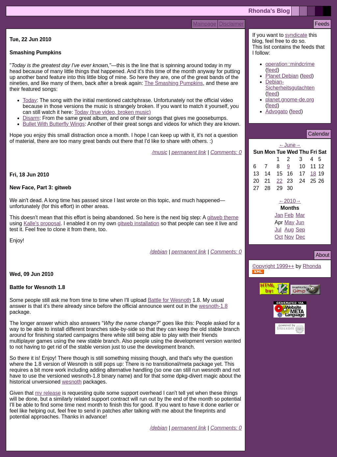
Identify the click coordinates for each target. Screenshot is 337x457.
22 (280, 181)
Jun (300, 222)
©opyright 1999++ (273, 266)
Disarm (31, 118)
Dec (300, 237)
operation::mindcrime (289, 64)
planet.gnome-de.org (289, 99)
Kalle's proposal (42, 223)
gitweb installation (138, 223)
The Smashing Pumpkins (173, 83)
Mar (300, 215)
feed (272, 70)
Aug (289, 229)
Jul (277, 229)
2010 (290, 201)
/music (159, 152)
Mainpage (204, 24)
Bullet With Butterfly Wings (54, 124)
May (289, 222)
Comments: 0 (226, 152)
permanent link (188, 152)
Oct (278, 237)
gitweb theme (222, 217)
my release (48, 393)
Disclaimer (231, 24)
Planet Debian (281, 76)
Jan (278, 215)
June (290, 145)
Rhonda (312, 266)
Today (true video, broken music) (112, 112)
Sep (300, 229)
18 (313, 173)
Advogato (276, 111)
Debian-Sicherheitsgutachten (289, 85)
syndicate (296, 35)
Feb (289, 215)
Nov (289, 237)
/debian (159, 252)
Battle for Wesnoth (169, 300)
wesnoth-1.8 (213, 306)
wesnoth (72, 382)
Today (30, 100)
